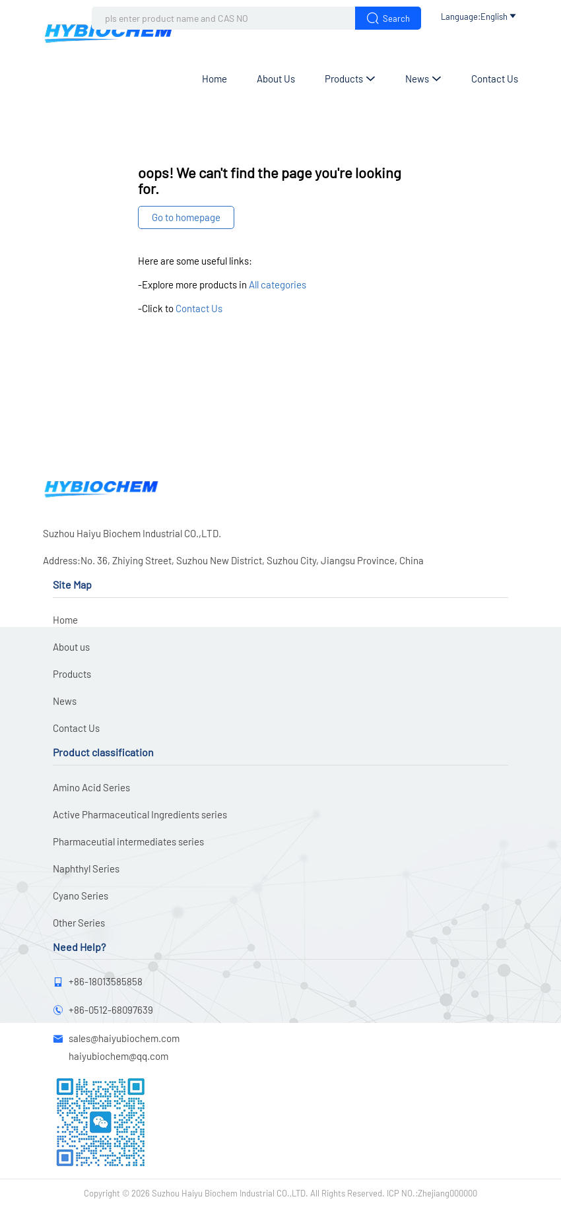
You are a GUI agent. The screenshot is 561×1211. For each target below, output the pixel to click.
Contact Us (494, 78)
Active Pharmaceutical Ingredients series (140, 814)
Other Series (79, 923)
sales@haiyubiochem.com (124, 1038)
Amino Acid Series (91, 787)
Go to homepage (186, 217)
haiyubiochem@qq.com (118, 1056)
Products (350, 78)
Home (214, 78)
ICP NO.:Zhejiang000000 (432, 1193)
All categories (277, 284)
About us (276, 78)
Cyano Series (80, 895)
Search (388, 18)
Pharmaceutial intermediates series (128, 841)
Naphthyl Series (86, 868)
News (423, 78)
